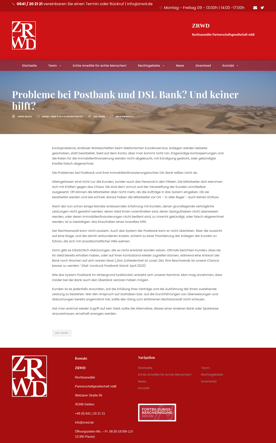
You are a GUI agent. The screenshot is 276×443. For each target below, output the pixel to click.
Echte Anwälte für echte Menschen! (100, 66)
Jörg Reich (25, 116)
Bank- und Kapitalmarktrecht (62, 116)
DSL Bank (99, 116)
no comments (125, 116)
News (180, 66)
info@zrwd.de (84, 422)
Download (203, 66)
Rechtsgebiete (149, 66)
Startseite (29, 66)
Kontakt (228, 66)
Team (52, 66)
